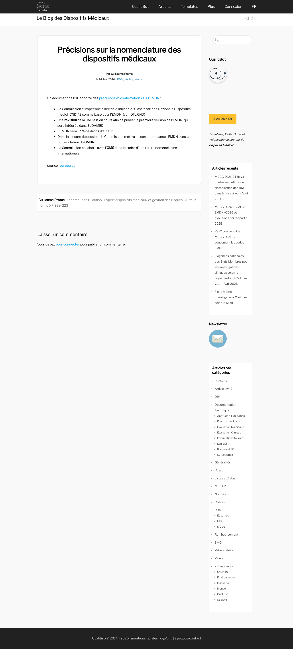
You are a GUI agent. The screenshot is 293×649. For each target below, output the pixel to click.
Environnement (227, 577)
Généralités (223, 462)
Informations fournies (230, 438)
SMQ (218, 542)
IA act (219, 470)
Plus (211, 6)
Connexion (233, 6)
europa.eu (67, 166)
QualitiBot (140, 6)
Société (222, 599)
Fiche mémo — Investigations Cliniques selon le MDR (231, 297)
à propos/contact (188, 638)
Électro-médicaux (228, 421)
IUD (219, 521)
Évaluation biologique (230, 427)
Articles (164, 6)
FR (254, 6)
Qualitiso (222, 594)
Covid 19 (222, 572)
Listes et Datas (225, 478)
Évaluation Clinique (229, 432)
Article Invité (223, 388)
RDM (120, 79)
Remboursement (226, 534)
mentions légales (144, 638)
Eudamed (223, 515)
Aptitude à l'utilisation (231, 415)
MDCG (221, 526)
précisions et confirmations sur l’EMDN (129, 98)
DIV (217, 396)
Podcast (220, 502)
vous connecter (67, 244)
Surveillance (225, 454)
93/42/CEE (222, 381)
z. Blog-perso (224, 566)
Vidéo (219, 558)
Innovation (223, 583)
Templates (189, 6)
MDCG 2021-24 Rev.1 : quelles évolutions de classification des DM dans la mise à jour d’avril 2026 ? (231, 188)
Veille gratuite (133, 79)
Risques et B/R (226, 449)
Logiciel (222, 443)
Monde (221, 588)
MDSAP (220, 486)
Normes (220, 494)
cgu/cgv (166, 638)
